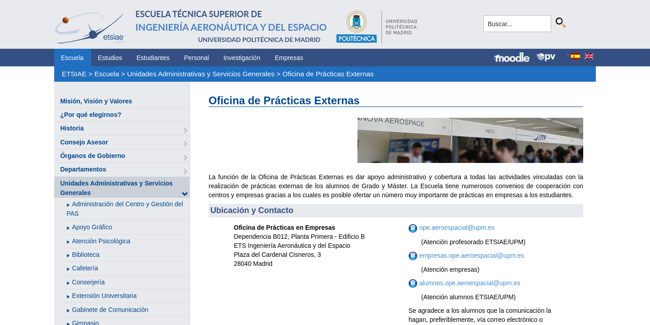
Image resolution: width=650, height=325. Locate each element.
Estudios (110, 57)
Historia (72, 128)
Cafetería (85, 268)
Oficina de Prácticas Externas (328, 74)
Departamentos (83, 169)
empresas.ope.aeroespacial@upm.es (471, 255)
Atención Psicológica (101, 241)
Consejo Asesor (84, 142)
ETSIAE (74, 74)
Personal (196, 57)
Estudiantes (153, 57)
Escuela (72, 57)
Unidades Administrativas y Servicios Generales (201, 74)
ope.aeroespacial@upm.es (457, 227)
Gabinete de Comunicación (110, 309)
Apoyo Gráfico (92, 227)
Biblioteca (86, 254)
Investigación (241, 57)
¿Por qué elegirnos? (90, 114)
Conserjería (88, 282)
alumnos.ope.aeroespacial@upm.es (469, 283)
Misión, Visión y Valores (96, 101)
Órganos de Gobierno (92, 155)
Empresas (289, 57)
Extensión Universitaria (104, 295)
